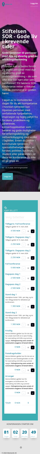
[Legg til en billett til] (32, 231)
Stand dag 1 (11, 294)
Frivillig (8, 330)
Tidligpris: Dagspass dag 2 (17, 250)
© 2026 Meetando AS (9, 453)
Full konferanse (12, 263)
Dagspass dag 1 (12, 274)
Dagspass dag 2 (12, 284)
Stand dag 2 (11, 312)
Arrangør (9, 376)
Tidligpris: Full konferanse (17, 224)
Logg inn (34, 3)
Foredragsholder (13, 353)
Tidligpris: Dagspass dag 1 (17, 237)
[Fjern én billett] (23, 231)
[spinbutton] (28, 231)
